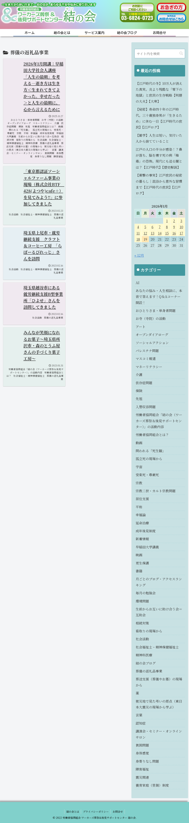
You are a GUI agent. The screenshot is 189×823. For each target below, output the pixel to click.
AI (137, 282)
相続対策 (142, 623)
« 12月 (139, 255)
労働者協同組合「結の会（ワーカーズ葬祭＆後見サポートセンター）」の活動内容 (159, 420)
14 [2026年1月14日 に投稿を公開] (159, 233)
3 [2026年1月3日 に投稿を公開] (181, 220)
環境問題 (142, 601)
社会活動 (142, 638)
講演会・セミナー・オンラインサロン (159, 734)
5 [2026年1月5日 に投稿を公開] (145, 226)
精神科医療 (144, 655)
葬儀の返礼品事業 (149, 671)
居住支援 (142, 498)
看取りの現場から (149, 631)
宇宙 (139, 466)
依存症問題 (144, 382)
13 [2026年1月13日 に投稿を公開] (152, 233)
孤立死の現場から (149, 458)
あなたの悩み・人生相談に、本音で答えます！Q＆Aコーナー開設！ (159, 296)
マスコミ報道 (146, 358)
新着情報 (142, 538)
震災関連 (142, 777)
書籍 (139, 570)
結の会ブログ (146, 663)
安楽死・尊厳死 (147, 474)
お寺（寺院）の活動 (151, 318)
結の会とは (72, 811)
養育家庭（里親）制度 (152, 785)
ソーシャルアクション (152, 342)
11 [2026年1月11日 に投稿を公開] (138, 233)
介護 (139, 374)
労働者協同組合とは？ (152, 434)
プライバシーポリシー (96, 811)
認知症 (141, 723)
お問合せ (118, 811)
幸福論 (141, 514)
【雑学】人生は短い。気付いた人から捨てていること (159, 138)
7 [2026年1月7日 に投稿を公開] (160, 226)
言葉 (139, 715)
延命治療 (142, 522)
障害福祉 (142, 769)
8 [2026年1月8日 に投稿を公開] (167, 226)
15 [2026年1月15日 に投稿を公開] (167, 233)
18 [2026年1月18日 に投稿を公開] (138, 239)
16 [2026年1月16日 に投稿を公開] (174, 233)
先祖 (139, 398)
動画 (139, 442)
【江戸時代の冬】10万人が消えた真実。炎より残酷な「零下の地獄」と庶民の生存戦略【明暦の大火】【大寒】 (159, 92)
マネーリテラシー (149, 366)
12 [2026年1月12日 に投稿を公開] (145, 233)
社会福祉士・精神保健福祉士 (157, 647)
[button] (181, 53)
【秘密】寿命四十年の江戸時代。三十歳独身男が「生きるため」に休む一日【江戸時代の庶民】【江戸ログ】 (159, 118)
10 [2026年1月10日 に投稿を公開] (181, 226)
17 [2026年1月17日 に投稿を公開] (181, 233)
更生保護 (142, 563)
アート (140, 326)
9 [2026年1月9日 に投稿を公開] (174, 226)
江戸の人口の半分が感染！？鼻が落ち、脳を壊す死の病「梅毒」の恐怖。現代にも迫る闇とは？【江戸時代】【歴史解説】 (159, 158)
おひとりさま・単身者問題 (156, 310)
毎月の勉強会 (146, 592)
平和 (139, 506)
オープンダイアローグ (152, 334)
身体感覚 (142, 753)
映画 (139, 554)
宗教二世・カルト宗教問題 (156, 490)
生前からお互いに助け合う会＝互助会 (159, 612)
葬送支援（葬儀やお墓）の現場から (159, 682)
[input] (159, 53)
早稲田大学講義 (147, 546)
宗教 (139, 482)
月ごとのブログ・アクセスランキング (159, 581)
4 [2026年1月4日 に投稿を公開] (138, 226)
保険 (139, 390)
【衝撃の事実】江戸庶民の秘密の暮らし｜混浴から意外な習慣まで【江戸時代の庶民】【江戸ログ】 (159, 184)
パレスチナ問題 (147, 350)
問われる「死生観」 (151, 450)
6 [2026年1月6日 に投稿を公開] (152, 226)
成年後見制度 (146, 530)
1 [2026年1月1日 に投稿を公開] (167, 220)
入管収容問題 (146, 406)
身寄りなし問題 (147, 761)
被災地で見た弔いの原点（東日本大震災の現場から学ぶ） (159, 704)
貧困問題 (142, 745)
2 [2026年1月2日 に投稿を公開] (174, 220)
